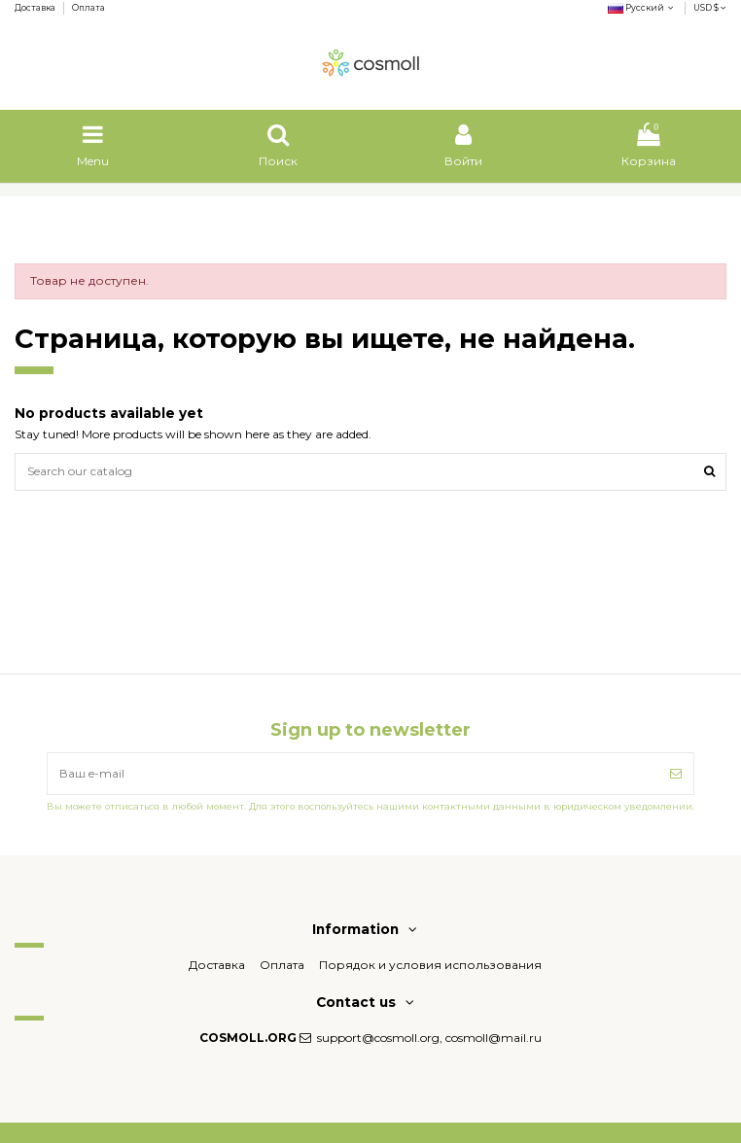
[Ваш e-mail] (353, 773)
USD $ (709, 8)
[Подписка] (675, 773)
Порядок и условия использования (430, 964)
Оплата (88, 8)
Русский (642, 8)
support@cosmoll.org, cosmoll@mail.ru (429, 1037)
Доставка (36, 8)
